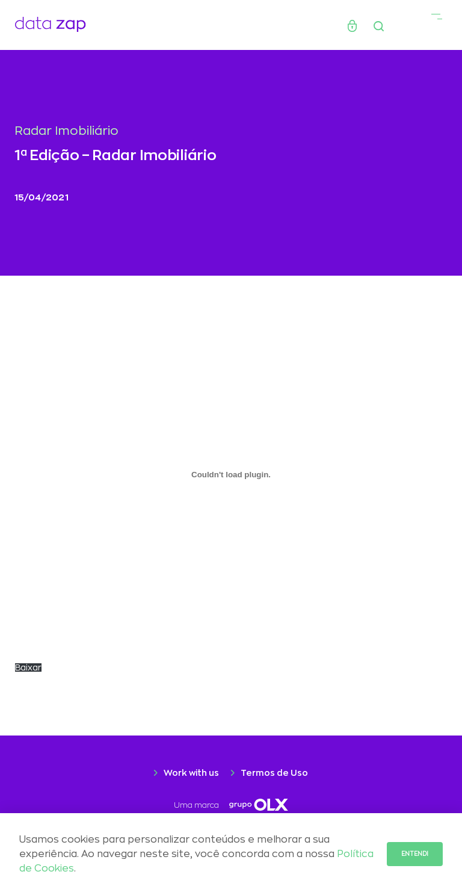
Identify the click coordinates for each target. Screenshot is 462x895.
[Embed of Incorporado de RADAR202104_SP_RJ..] (231, 474)
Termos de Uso (274, 773)
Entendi (414, 854)
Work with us (191, 773)
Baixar (28, 667)
